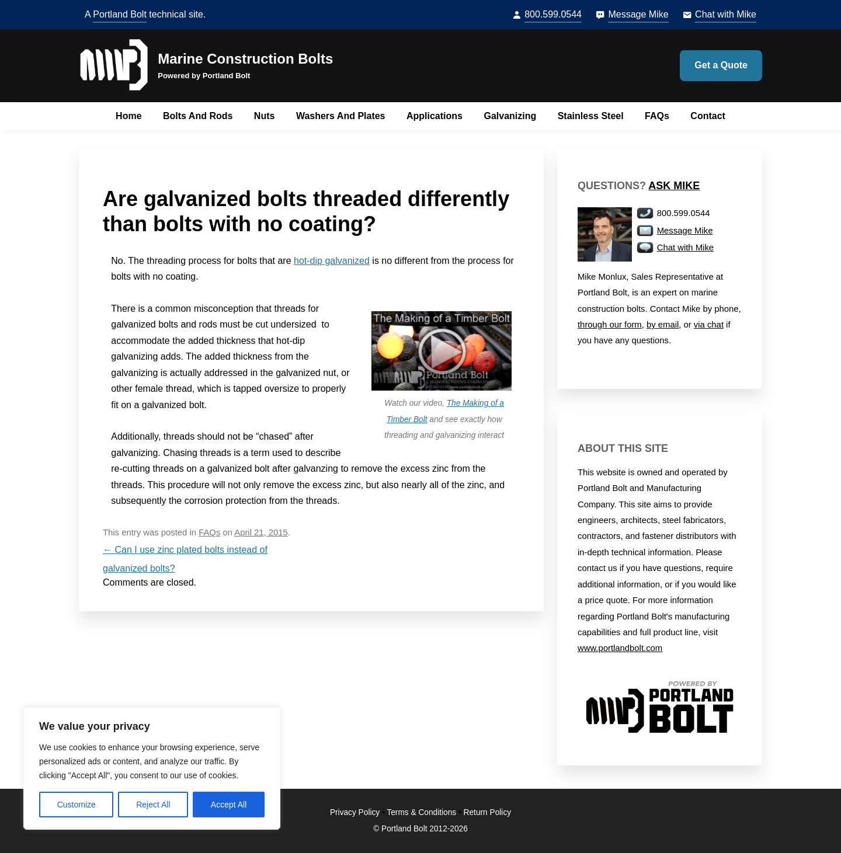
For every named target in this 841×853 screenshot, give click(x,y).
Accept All (228, 804)
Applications (434, 116)
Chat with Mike (725, 14)
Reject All (153, 804)
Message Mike (638, 14)
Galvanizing (510, 116)
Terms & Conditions (421, 812)
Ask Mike (674, 186)
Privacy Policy (355, 812)
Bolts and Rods (197, 116)
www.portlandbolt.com (620, 648)
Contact (707, 116)
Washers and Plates (340, 116)
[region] (151, 768)
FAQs (657, 116)
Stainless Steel (591, 116)
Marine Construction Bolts (245, 59)
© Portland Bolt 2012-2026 (420, 828)
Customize (76, 804)
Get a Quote (721, 65)
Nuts (264, 116)
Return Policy (488, 812)
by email (663, 324)
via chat (709, 324)
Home (128, 116)
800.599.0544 (553, 14)
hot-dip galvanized (332, 261)
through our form (610, 324)
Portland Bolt (120, 14)
